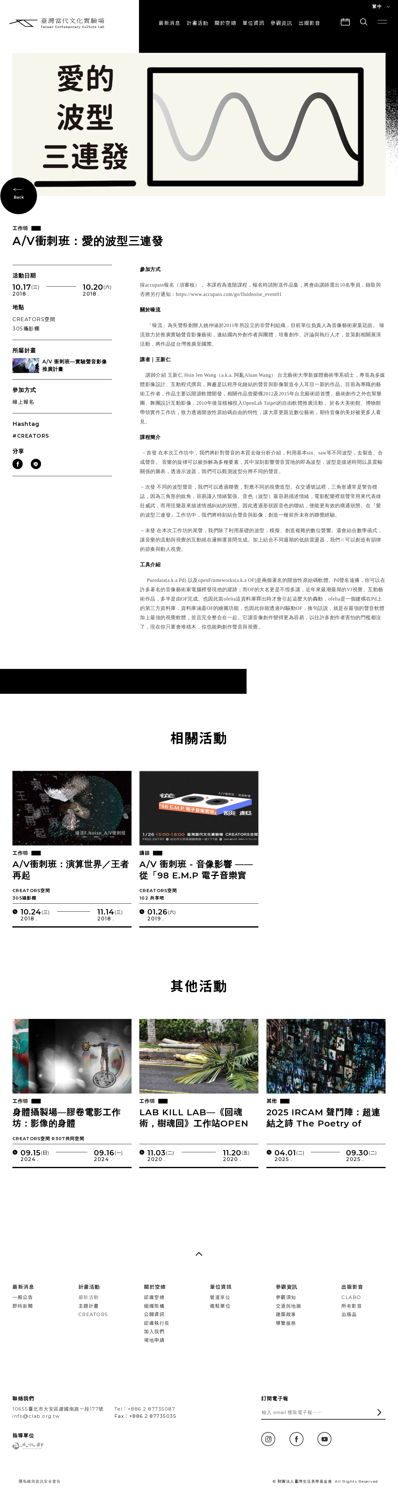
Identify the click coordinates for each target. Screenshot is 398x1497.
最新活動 (88, 1297)
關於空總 (225, 23)
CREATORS (93, 1314)
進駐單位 (220, 1306)
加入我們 (154, 1331)
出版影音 (352, 1287)
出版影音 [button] (309, 23)
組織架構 (154, 1306)
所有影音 (351, 1306)
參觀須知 (286, 1297)
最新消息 (169, 23)
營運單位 (220, 1297)
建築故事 (286, 1314)
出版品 (349, 1314)
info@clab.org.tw (36, 1416)
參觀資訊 (281, 23)
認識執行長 (157, 1323)
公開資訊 (154, 1314)
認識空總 (154, 1297)
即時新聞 (22, 1306)
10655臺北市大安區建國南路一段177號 (58, 1409)
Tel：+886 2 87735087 (144, 1409)
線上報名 (23, 408)
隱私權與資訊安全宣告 (40, 1481)
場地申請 (154, 1340)
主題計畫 (88, 1306)
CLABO (351, 1297)
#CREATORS (30, 441)
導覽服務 (286, 1323)
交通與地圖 (289, 1306)
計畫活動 (197, 23)
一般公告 (22, 1297)
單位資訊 (253, 23)
